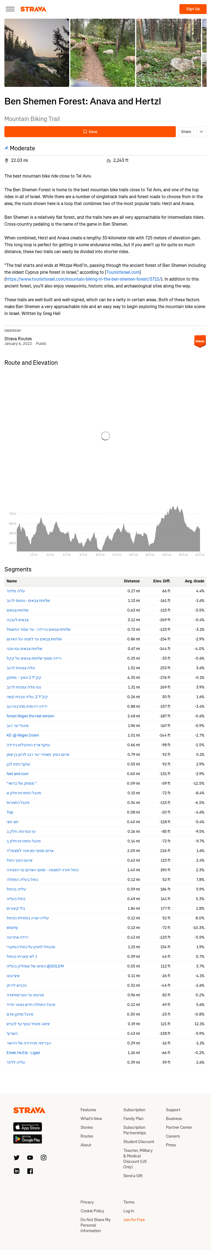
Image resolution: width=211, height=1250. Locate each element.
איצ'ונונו (13, 975)
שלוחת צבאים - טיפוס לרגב (28, 600)
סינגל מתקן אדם (20, 1014)
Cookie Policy (92, 1211)
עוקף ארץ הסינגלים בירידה (28, 745)
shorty (12, 927)
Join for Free (134, 1220)
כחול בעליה (16, 898)
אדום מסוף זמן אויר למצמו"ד (30, 850)
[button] (36, 53)
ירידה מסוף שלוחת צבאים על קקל (34, 658)
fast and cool (17, 773)
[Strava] (33, 9)
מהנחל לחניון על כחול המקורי (31, 947)
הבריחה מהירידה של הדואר (29, 1043)
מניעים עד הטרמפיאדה (25, 995)
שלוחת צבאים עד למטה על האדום (34, 639)
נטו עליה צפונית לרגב (24, 687)
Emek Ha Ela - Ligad (23, 1052)
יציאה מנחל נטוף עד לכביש (28, 1024)
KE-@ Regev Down (23, 735)
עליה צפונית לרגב (21, 668)
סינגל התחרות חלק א (24, 793)
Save (90, 131)
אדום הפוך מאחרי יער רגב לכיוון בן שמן (38, 754)
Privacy (87, 1202)
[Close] (10, 9)
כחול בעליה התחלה (22, 879)
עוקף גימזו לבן (18, 764)
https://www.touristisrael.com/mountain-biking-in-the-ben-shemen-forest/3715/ (83, 279)
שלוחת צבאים (18, 610)
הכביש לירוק (17, 985)
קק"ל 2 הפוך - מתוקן (24, 677)
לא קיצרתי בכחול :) (22, 956)
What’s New (91, 1118)
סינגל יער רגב (18, 725)
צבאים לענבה (18, 620)
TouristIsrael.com (123, 272)
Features (88, 1110)
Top (10, 812)
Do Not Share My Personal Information (95, 1225)
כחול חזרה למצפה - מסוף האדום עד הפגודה (43, 870)
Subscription (134, 1110)
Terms (128, 1202)
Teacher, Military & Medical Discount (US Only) (138, 1159)
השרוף (12, 1033)
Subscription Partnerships (134, 1130)
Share (186, 131)
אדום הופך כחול (19, 860)
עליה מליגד (16, 591)
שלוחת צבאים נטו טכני (24, 648)
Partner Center (179, 1127)
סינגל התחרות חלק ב (24, 841)
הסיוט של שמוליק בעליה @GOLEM (35, 966)
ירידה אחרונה (17, 937)
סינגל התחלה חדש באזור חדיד (31, 1004)
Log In (128, 1211)
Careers (173, 1136)
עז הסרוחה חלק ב (21, 831)
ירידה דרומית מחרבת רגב (27, 706)
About (85, 1145)
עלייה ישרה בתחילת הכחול (28, 918)
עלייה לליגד (16, 1062)
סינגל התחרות (18, 802)
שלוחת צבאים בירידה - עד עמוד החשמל (39, 629)
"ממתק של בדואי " (22, 783)
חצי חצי (12, 822)
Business (174, 1118)
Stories (86, 1127)
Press (171, 1145)
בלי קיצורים (16, 908)
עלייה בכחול (16, 889)
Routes (86, 1136)
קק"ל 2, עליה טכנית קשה (27, 696)
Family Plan (133, 1118)
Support (173, 1110)
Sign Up (193, 9)
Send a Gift (133, 1176)
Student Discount (138, 1141)
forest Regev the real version (30, 716)
